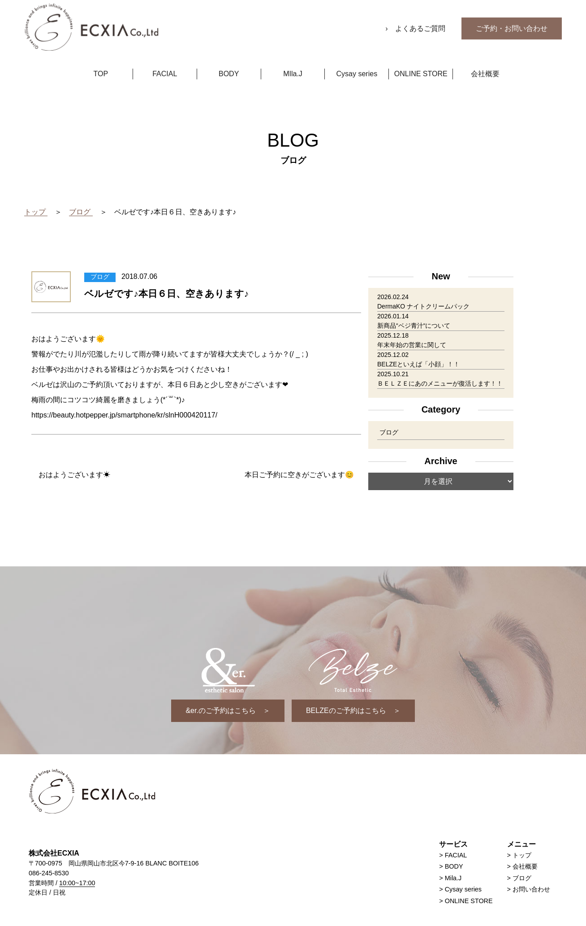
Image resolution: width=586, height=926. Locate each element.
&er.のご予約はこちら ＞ (227, 710)
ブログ (388, 433)
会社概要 (485, 62)
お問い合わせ (531, 889)
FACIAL (164, 62)
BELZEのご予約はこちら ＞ (353, 710)
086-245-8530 (49, 873)
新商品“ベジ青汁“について (413, 326)
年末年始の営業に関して (411, 345)
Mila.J (453, 878)
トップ (522, 855)
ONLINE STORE (421, 62)
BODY (229, 62)
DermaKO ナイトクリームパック (423, 306)
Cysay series (357, 62)
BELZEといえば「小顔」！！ (418, 364)
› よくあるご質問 (416, 17)
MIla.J (292, 62)
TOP (101, 62)
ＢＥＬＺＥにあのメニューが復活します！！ (440, 383)
